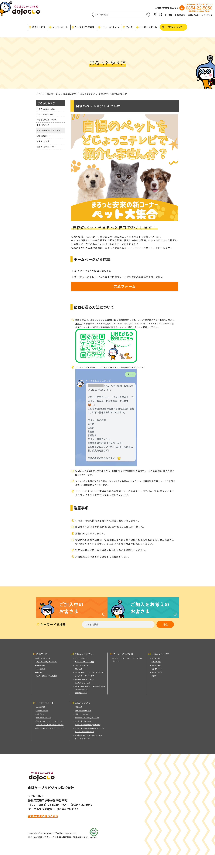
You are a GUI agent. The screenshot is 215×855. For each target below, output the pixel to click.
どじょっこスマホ (110, 27)
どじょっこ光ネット (84, 653)
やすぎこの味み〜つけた (46, 119)
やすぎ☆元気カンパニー (46, 109)
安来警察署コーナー (45, 135)
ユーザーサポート (148, 27)
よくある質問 (180, 15)
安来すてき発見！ (44, 141)
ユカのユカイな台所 (45, 114)
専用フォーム (144, 471)
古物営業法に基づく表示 (43, 815)
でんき (129, 27)
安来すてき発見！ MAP (46, 146)
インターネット (60, 27)
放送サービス (38, 27)
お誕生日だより (43, 125)
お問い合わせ (193, 15)
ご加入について (174, 27)
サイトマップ (207, 15)
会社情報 (168, 15)
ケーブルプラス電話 (84, 27)
